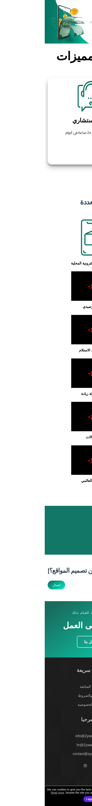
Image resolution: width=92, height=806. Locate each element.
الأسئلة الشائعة (46, 687)
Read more (12, 792)
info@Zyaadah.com (46, 736)
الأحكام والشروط (45, 696)
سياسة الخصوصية (46, 705)
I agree (46, 799)
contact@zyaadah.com (46, 754)
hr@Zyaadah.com (46, 745)
